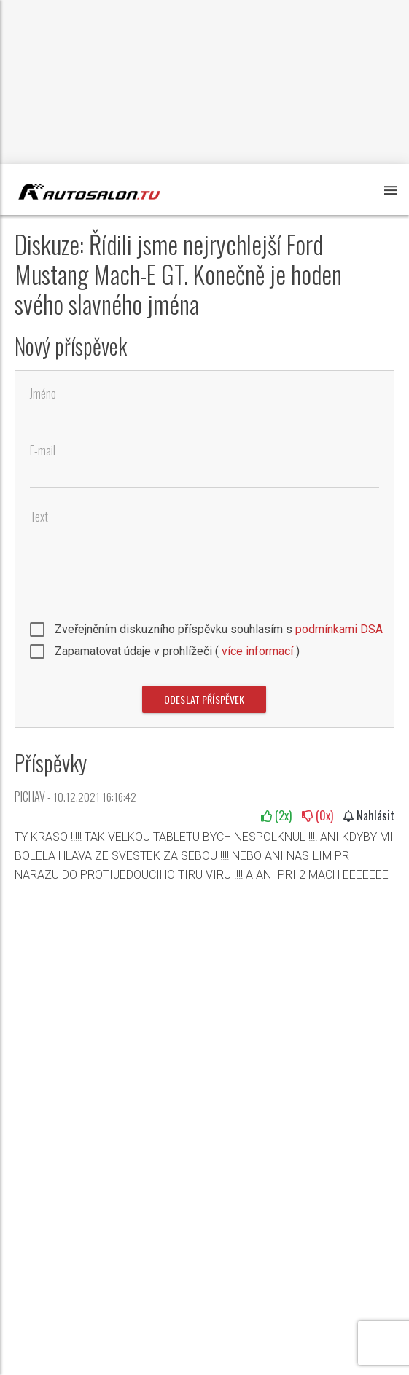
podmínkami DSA (339, 629)
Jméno (43, 394)
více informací (257, 651)
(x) (276, 815)
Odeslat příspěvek (204, 699)
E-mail (42, 450)
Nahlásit (368, 815)
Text (39, 517)
